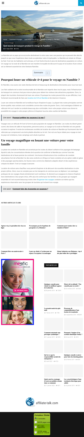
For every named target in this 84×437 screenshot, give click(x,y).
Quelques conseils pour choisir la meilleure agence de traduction (52, 286)
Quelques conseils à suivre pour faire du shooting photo (73, 356)
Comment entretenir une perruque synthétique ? (52, 333)
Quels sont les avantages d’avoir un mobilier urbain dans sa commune (53, 381)
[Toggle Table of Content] (46, 73)
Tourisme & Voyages (9, 43)
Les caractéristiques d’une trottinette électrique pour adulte (72, 381)
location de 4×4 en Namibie (38, 98)
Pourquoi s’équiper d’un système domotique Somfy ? (73, 333)
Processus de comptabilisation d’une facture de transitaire (71, 310)
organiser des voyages (46, 180)
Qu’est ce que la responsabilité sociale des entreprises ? (52, 357)
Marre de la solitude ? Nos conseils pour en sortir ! (72, 285)
